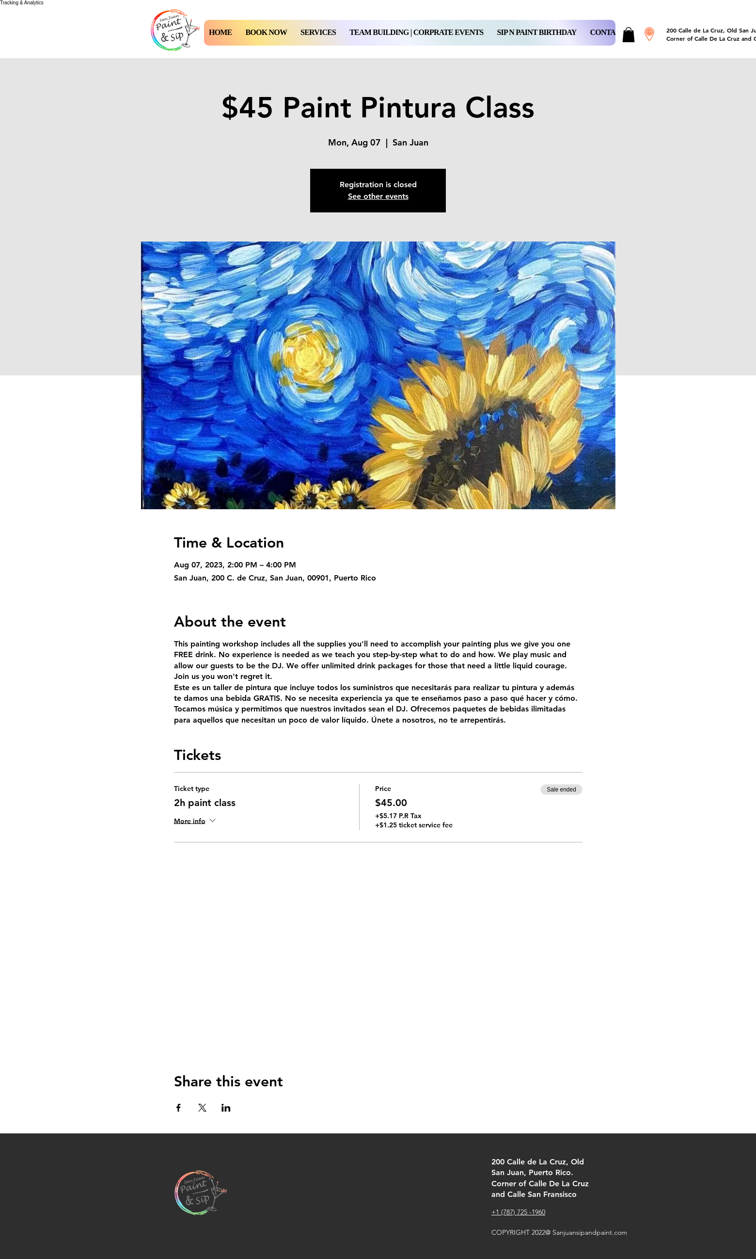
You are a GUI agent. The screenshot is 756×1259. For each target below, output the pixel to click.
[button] (266, 33)
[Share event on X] (202, 1108)
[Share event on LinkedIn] (226, 1108)
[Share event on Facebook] (178, 1108)
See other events (378, 196)
